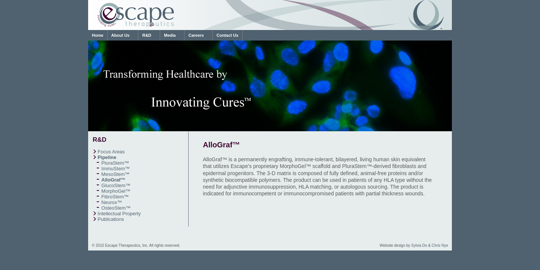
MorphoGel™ (115, 191)
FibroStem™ (115, 197)
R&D (146, 35)
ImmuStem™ (115, 168)
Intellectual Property (119, 213)
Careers (196, 35)
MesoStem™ (115, 174)
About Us (120, 35)
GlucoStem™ (115, 185)
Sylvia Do (419, 245)
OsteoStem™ (115, 208)
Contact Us (227, 35)
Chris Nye (440, 245)
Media (170, 35)
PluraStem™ (115, 163)
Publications (111, 219)
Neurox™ (111, 202)
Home (98, 35)
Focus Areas (111, 151)
